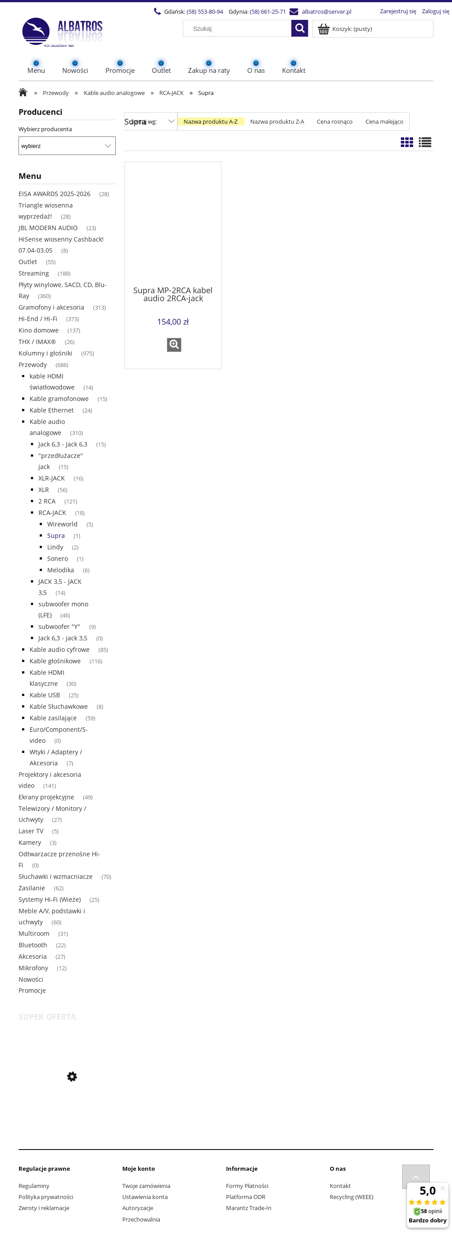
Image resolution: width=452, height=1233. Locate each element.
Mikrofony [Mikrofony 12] (33, 968)
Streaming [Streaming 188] (34, 273)
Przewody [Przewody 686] (33, 364)
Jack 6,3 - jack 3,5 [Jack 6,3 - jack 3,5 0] (62, 638)
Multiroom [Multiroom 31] (34, 933)
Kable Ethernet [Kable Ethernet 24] (52, 410)
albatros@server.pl (308, 11)
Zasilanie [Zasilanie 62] (32, 888)
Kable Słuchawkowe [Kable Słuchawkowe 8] (59, 706)
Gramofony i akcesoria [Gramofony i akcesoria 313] (51, 307)
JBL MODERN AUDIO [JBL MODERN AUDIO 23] (48, 227)
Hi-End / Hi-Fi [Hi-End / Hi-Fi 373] (38, 318)
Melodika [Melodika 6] (60, 570)
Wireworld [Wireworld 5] (62, 524)
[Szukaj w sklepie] (239, 29)
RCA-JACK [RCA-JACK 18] (52, 512)
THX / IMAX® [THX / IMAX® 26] (37, 341)
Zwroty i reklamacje (44, 1208)
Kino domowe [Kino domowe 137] (39, 330)
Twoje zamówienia (146, 1186)
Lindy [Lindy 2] (55, 547)
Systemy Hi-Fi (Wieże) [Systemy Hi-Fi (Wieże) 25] (50, 899)
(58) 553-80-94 (187, 11)
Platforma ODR (245, 1197)
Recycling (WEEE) (351, 1197)
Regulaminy (34, 1186)
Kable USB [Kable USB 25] (45, 695)
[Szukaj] (299, 28)
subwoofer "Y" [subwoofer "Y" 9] (59, 626)
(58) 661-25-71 (250, 11)
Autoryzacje (137, 1208)
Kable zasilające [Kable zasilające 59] (53, 718)
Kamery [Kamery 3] (30, 842)
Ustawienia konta (145, 1197)
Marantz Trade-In (248, 1208)
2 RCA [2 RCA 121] (47, 501)
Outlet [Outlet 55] (28, 261)
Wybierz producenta (45, 129)
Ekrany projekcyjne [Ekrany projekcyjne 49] (46, 797)
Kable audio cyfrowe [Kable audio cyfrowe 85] (60, 649)
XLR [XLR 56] (43, 489)
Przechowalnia (141, 1219)
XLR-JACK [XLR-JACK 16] (51, 478)
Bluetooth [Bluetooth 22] (33, 945)
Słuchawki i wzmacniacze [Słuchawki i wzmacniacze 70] (56, 876)
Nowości (31, 979)
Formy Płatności (247, 1186)
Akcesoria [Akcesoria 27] (33, 956)
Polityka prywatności (46, 1197)
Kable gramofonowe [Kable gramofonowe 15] (59, 398)
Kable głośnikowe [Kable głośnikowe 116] (55, 661)
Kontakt (340, 1186)
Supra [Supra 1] (56, 535)
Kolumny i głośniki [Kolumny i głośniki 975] (45, 353)
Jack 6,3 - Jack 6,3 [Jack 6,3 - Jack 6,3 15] (62, 444)
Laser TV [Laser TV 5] (31, 831)
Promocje (32, 990)
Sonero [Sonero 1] (57, 558)
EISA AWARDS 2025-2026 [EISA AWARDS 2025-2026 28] (54, 193)
